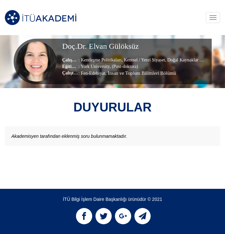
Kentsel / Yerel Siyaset (144, 60)
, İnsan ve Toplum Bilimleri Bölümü (140, 73)
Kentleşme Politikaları (101, 60)
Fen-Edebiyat (93, 73)
